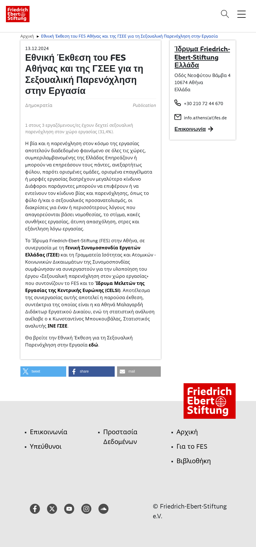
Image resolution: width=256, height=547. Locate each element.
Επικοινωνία (48, 432)
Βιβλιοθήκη (193, 461)
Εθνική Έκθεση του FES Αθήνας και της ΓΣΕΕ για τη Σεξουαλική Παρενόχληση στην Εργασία (129, 36)
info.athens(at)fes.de (205, 118)
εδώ (93, 345)
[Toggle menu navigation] (241, 14)
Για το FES (192, 446)
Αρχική (27, 36)
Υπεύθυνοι (45, 446)
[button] (43, 371)
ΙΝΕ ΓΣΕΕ (57, 326)
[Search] (226, 14)
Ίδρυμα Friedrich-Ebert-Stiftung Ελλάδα (202, 57)
